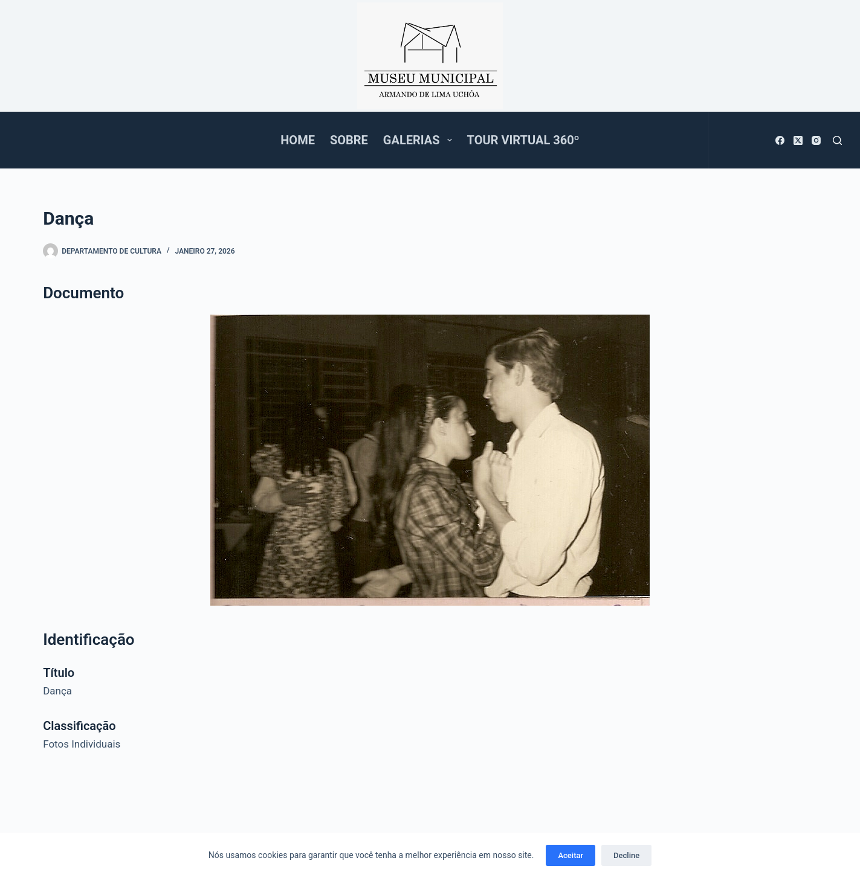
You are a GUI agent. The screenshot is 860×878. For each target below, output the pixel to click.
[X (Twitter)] (798, 140)
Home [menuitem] (297, 140)
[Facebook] (779, 140)
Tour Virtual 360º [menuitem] (523, 140)
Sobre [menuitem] (349, 140)
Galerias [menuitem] (420, 140)
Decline (626, 855)
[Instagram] (816, 140)
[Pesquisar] (837, 140)
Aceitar (570, 855)
